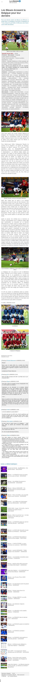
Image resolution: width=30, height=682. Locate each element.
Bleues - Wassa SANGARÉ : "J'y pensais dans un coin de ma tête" (16, 488)
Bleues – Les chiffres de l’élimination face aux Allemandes (17, 502)
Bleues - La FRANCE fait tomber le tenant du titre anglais (17, 537)
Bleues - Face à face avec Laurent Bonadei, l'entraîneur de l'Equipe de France (17, 659)
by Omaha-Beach (12, 676)
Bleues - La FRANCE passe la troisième (18, 624)
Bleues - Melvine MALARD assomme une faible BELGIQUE (18, 564)
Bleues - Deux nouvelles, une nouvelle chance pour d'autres (18, 495)
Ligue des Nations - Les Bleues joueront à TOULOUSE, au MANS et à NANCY (18, 665)
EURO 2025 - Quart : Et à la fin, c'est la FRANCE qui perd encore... (18, 509)
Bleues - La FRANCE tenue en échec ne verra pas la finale (18, 475)
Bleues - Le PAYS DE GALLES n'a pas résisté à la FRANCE (18, 530)
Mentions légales (6, 673)
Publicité (4, 676)
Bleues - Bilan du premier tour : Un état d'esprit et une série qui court (18, 515)
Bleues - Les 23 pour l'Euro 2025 (16, 577)
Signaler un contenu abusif (9, 674)
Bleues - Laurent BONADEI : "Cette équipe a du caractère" (17, 551)
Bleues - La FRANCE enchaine (16, 630)
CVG (13, 673)
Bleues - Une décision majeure (16, 604)
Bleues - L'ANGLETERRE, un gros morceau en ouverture (17, 544)
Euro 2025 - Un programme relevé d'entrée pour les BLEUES (17, 651)
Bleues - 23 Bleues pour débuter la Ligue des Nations (17, 644)
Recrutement (20, 674)
